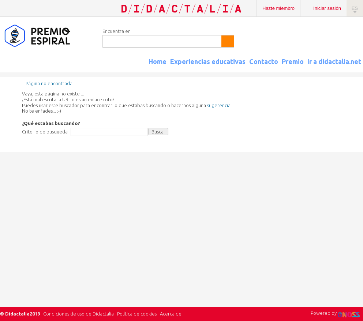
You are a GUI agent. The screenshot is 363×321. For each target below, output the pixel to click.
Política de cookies (137, 313)
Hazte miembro (278, 8)
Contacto (263, 61)
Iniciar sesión (327, 8)
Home (157, 61)
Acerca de (171, 313)
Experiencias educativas (208, 61)
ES (355, 8)
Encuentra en (116, 31)
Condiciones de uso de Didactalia (78, 313)
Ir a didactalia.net (334, 61)
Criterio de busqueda (45, 131)
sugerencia (219, 105)
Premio (293, 61)
